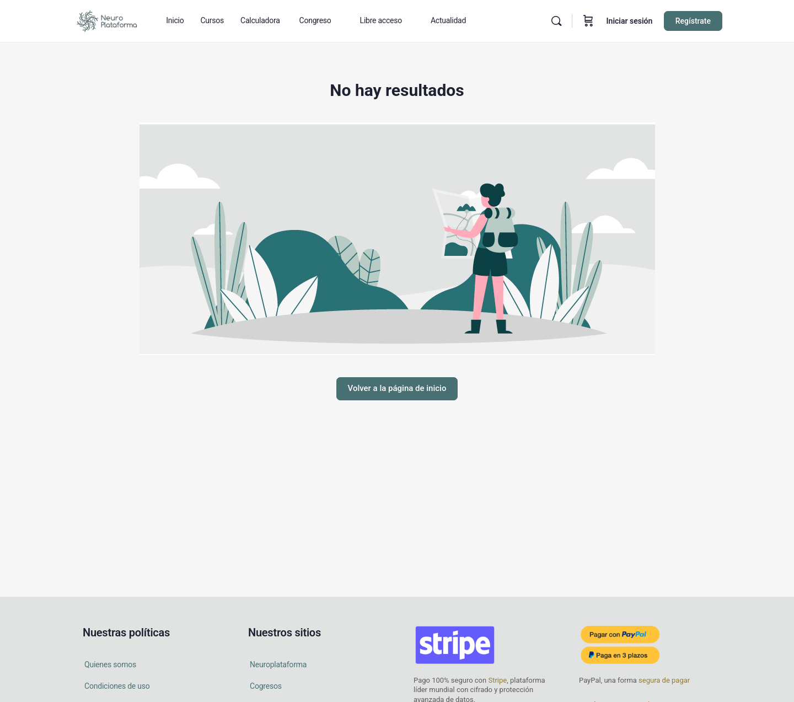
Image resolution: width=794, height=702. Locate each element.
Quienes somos (110, 664)
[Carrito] (588, 21)
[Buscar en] (556, 21)
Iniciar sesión (630, 21)
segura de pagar (663, 680)
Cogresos (266, 686)
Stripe (497, 680)
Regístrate (693, 21)
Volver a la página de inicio (397, 388)
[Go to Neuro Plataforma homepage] (106, 20)
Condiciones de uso (117, 686)
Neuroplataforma (278, 664)
